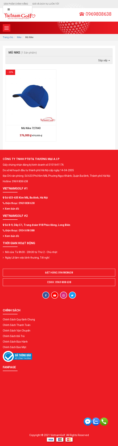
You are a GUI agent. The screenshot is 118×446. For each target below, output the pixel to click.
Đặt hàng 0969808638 (59, 272)
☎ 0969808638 (95, 14)
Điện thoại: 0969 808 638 (20, 203)
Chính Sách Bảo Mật (14, 347)
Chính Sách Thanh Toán (16, 325)
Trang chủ (8, 37)
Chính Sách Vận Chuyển (16, 330)
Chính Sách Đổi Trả (14, 336)
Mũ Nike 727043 (31, 128)
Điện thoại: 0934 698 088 (20, 230)
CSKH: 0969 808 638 (59, 282)
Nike (19, 37)
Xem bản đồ (11, 208)
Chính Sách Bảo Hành (15, 341)
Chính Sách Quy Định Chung (19, 319)
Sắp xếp (104, 60)
